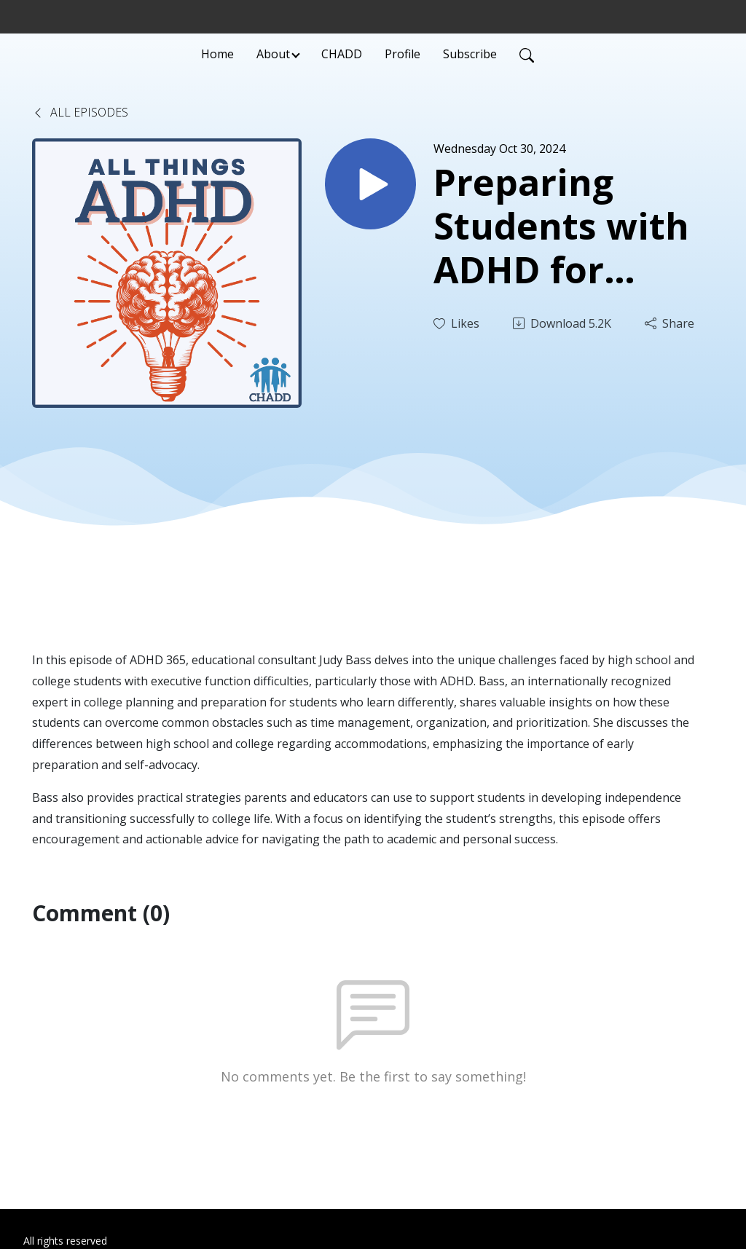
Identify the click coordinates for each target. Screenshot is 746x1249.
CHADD (341, 54)
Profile (402, 54)
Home (217, 54)
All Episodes (80, 112)
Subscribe (470, 54)
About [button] (273, 54)
